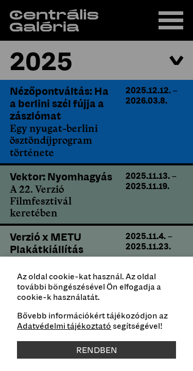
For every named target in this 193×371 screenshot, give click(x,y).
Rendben (96, 350)
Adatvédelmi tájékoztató (64, 325)
